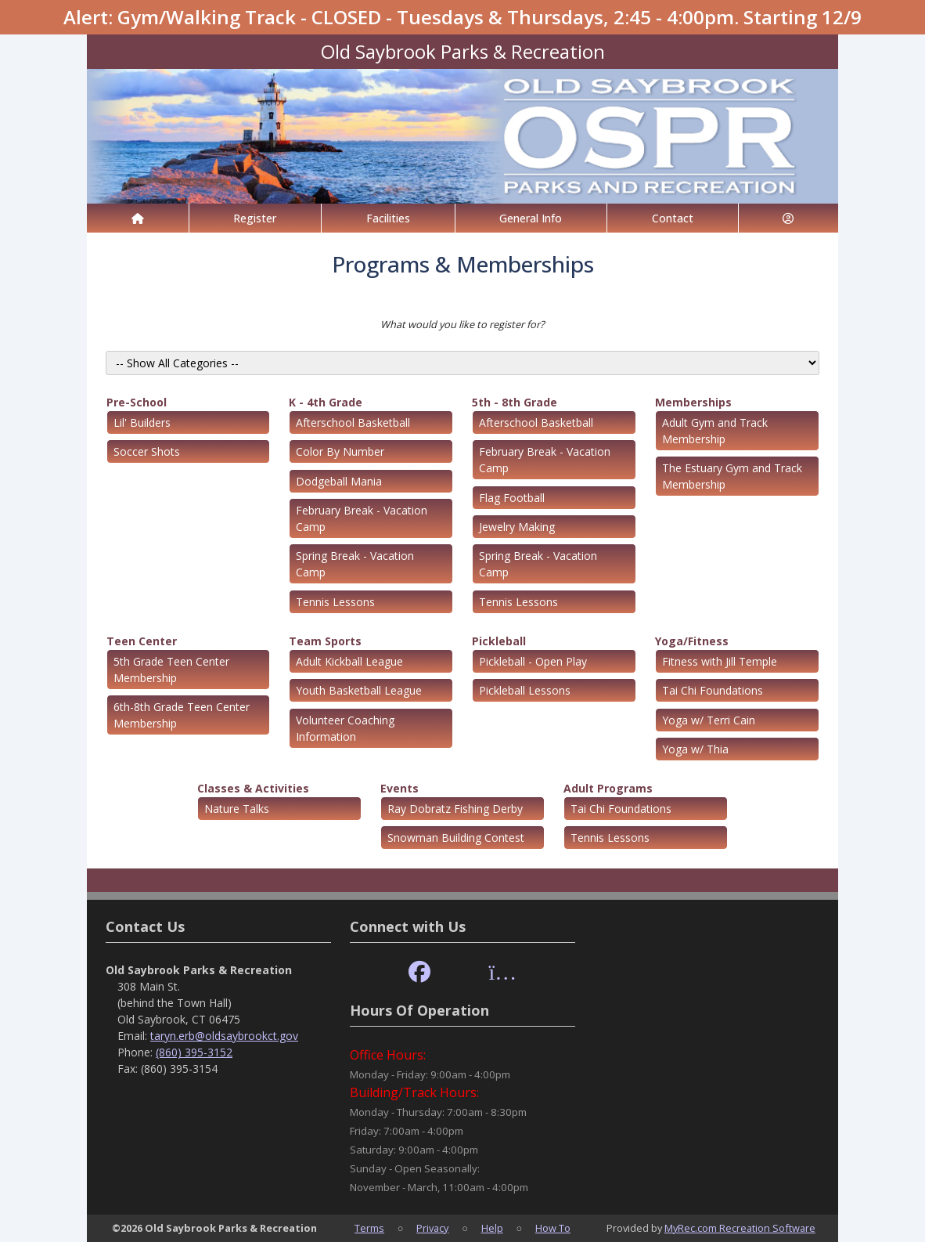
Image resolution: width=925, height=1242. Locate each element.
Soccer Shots (146, 451)
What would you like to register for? (462, 324)
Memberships (693, 402)
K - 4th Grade (325, 402)
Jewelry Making (517, 526)
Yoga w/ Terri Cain (708, 720)
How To (552, 1228)
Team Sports (325, 641)
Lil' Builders (142, 422)
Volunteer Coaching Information (345, 728)
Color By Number (340, 451)
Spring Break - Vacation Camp (355, 563)
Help (492, 1228)
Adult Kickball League (349, 661)
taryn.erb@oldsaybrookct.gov (224, 1035)
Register (254, 218)
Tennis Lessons (335, 601)
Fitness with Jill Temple (719, 661)
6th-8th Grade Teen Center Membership (181, 715)
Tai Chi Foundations (712, 690)
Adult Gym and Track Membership (715, 430)
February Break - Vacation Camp (361, 518)
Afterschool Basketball (353, 422)
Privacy (432, 1228)
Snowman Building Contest (455, 837)
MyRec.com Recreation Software (739, 1228)
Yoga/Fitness (692, 641)
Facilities (388, 218)
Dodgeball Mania (339, 481)
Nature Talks (236, 808)
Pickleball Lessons (524, 690)
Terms (369, 1228)
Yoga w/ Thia (695, 749)
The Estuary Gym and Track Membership (732, 476)
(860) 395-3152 (194, 1052)
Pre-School (136, 402)
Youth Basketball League (359, 690)
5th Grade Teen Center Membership (171, 669)
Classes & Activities (253, 788)
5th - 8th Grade (514, 402)
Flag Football (512, 497)
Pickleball (499, 641)
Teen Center (141, 641)
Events (399, 788)
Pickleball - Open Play (533, 661)
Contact (672, 218)
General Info (530, 218)
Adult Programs (608, 788)
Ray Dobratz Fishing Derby (455, 808)
